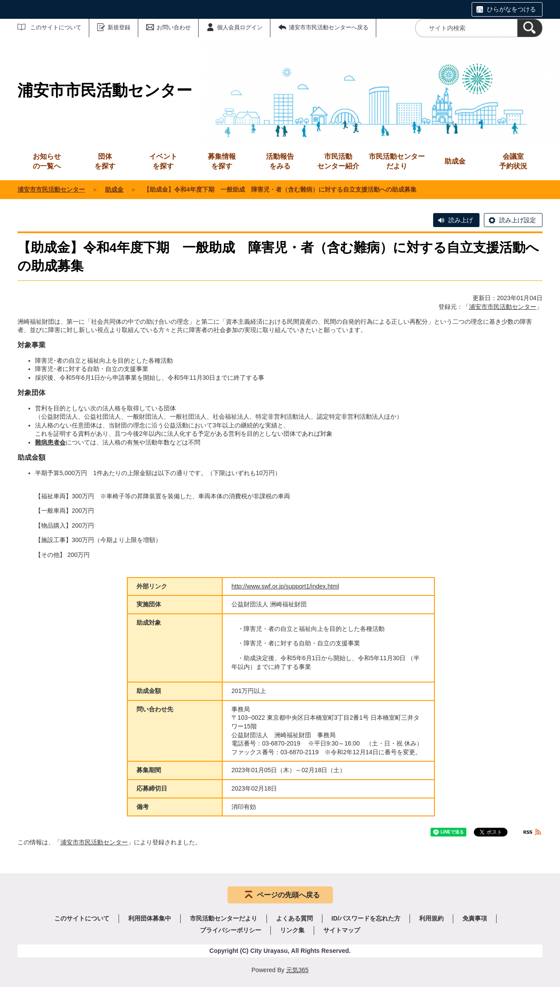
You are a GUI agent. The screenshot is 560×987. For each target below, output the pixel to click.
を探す (105, 161)
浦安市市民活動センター (51, 189)
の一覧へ (47, 161)
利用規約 (431, 918)
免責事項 (474, 918)
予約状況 (513, 161)
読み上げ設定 (517, 220)
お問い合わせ (174, 27)
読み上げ (460, 220)
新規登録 (119, 27)
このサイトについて (55, 27)
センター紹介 (338, 161)
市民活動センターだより (397, 161)
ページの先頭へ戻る (288, 895)
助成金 (114, 189)
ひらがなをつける (511, 9)
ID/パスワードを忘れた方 (366, 918)
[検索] (529, 28)
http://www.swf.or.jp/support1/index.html (285, 586)
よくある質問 (294, 918)
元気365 (297, 969)
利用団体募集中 (149, 918)
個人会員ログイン (239, 27)
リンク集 (292, 930)
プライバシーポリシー (230, 930)
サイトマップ (341, 930)
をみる (280, 161)
